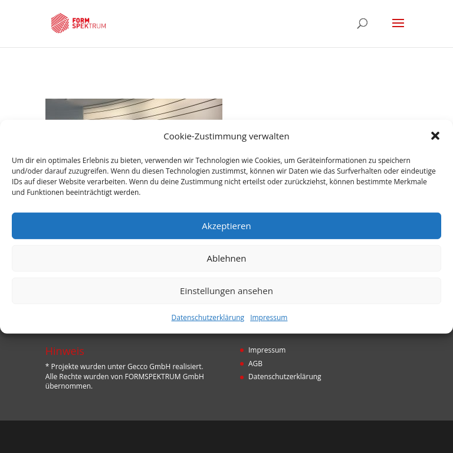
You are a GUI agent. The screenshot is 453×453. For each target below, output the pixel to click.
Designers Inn (244, 436)
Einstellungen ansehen (226, 290)
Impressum (268, 317)
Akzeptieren (226, 226)
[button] (435, 136)
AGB (255, 364)
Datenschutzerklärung (208, 317)
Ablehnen (227, 258)
